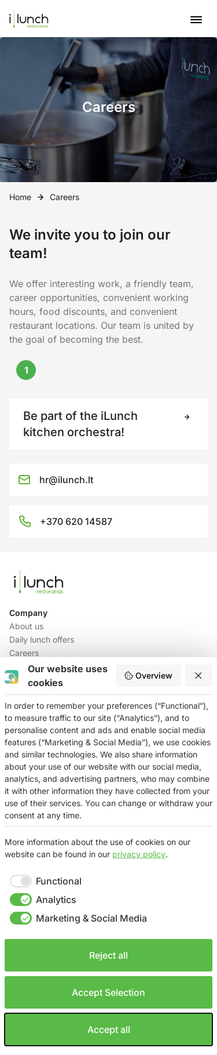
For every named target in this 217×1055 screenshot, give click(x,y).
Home (20, 197)
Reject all (108, 955)
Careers (24, 653)
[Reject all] (199, 676)
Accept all (108, 1029)
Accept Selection (108, 992)
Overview (148, 675)
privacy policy (138, 854)
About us (26, 626)
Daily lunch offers (41, 639)
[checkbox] (43, 881)
